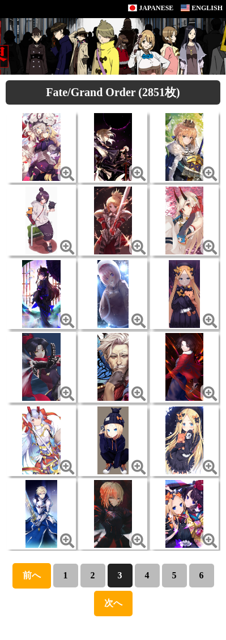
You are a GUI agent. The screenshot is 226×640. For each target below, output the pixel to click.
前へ (32, 575)
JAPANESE (150, 8)
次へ (113, 603)
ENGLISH (202, 8)
